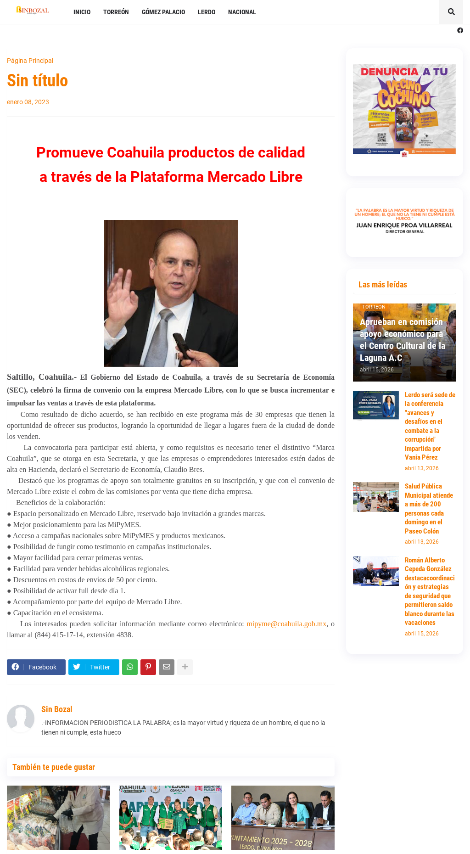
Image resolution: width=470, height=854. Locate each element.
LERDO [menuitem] (206, 12)
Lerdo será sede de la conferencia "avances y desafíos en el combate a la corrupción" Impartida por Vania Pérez (430, 426)
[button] (451, 12)
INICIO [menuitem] (81, 12)
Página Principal (30, 60)
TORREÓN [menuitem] (116, 12)
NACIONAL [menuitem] (242, 12)
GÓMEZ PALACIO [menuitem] (163, 12)
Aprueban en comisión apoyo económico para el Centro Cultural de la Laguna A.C (402, 339)
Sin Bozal (57, 709)
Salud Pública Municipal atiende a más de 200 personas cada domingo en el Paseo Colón (429, 508)
